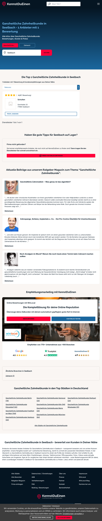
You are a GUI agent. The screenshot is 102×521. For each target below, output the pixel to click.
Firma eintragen (17, 484)
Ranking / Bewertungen (40, 488)
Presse (61, 477)
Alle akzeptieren (64, 517)
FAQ (33, 484)
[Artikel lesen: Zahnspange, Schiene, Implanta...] (11, 225)
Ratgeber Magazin (18, 481)
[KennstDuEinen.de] (16, 4)
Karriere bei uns (85, 484)
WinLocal (82, 477)
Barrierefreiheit (64, 488)
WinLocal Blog (84, 481)
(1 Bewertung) (26, 95)
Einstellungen (47, 473)
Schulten (21, 99)
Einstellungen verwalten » (73, 514)
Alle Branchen (16, 477)
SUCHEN (46, 52)
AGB (33, 477)
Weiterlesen (9, 211)
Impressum (83, 473)
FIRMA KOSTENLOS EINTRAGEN (51, 156)
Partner (61, 481)
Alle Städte (15, 473)
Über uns (62, 473)
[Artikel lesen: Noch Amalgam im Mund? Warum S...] (11, 259)
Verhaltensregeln (38, 481)
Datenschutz (36, 473)
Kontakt (62, 484)
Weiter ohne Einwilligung (41, 517)
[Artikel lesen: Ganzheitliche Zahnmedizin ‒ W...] (11, 187)
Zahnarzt (10, 376)
